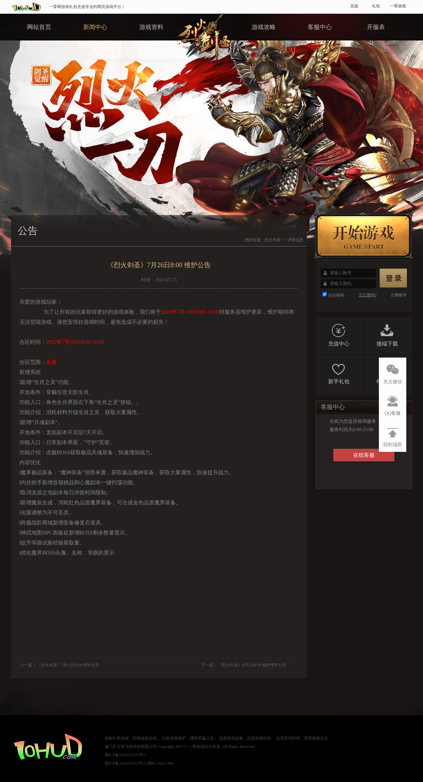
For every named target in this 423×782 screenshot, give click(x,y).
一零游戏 (398, 6)
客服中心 (320, 27)
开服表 (376, 27)
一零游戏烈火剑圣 (204, 746)
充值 (354, 6)
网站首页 (39, 27)
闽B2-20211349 (160, 763)
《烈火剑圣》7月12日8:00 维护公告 (68, 665)
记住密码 (336, 295)
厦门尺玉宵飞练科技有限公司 (131, 746)
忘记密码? (368, 295)
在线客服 (364, 455)
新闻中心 (95, 27)
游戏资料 (151, 27)
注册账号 (399, 295)
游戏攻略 (264, 27)
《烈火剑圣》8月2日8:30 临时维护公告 (252, 665)
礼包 (376, 6)
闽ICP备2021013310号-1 (125, 755)
